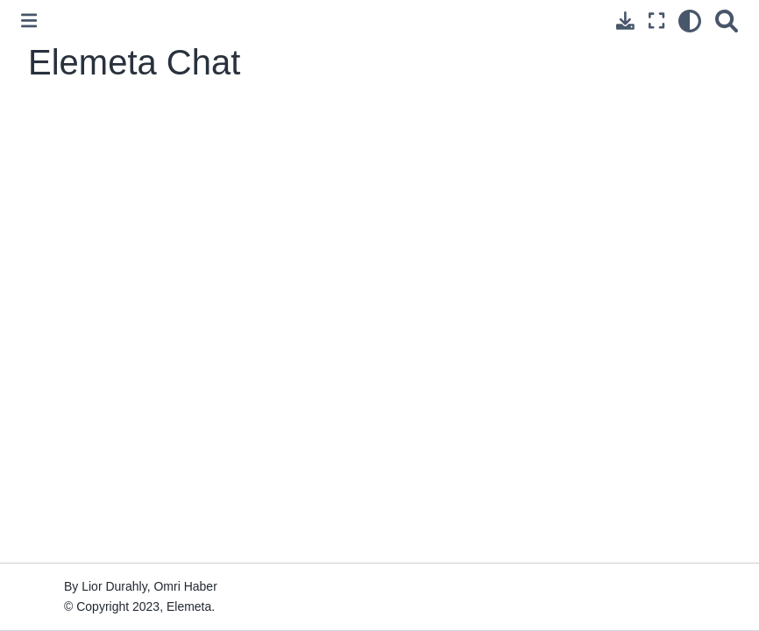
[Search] (726, 20)
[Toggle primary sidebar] (29, 20)
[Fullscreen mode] (656, 20)
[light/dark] (689, 20)
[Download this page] (625, 20)
